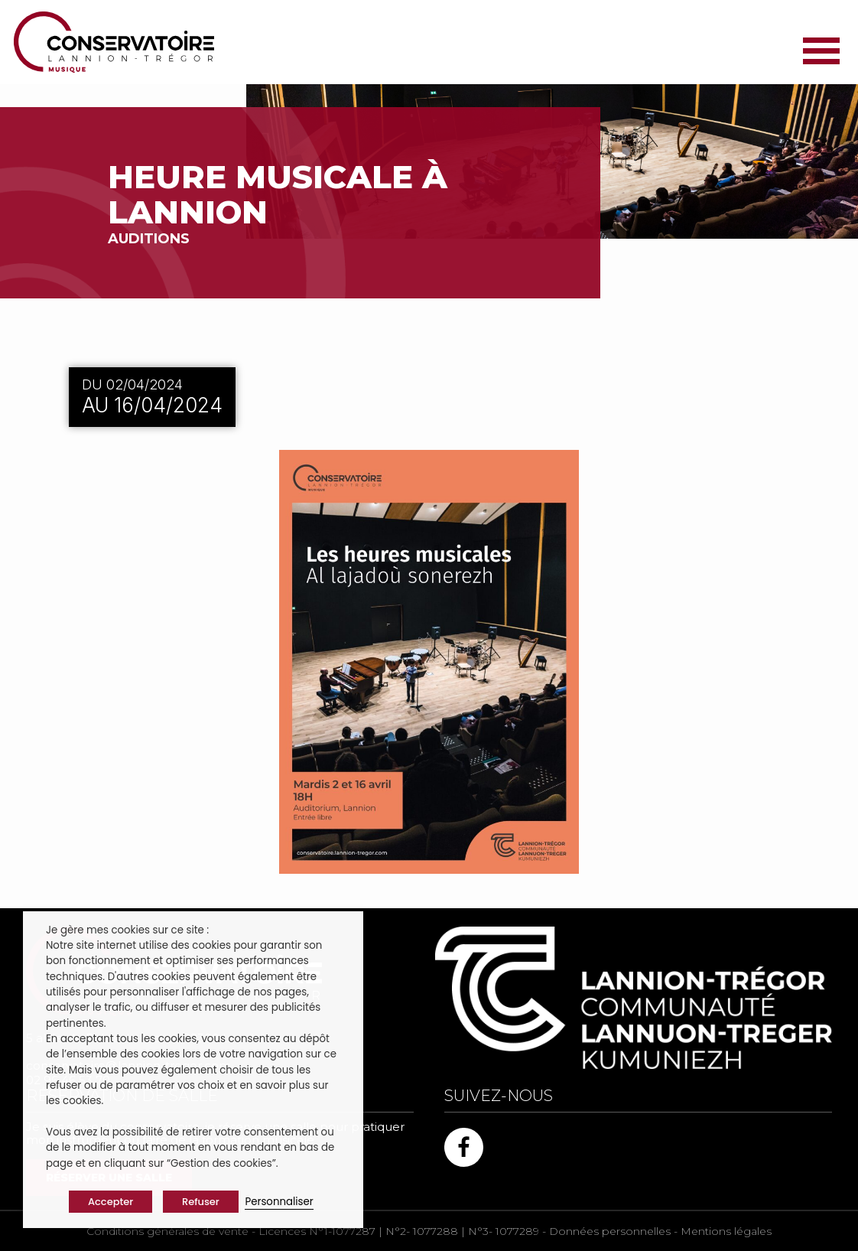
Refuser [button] (200, 1201)
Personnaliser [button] (279, 1201)
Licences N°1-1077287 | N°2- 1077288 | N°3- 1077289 (398, 1231)
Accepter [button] (110, 1201)
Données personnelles (610, 1231)
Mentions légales (726, 1231)
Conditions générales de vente (167, 1231)
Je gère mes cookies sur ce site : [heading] (127, 930)
